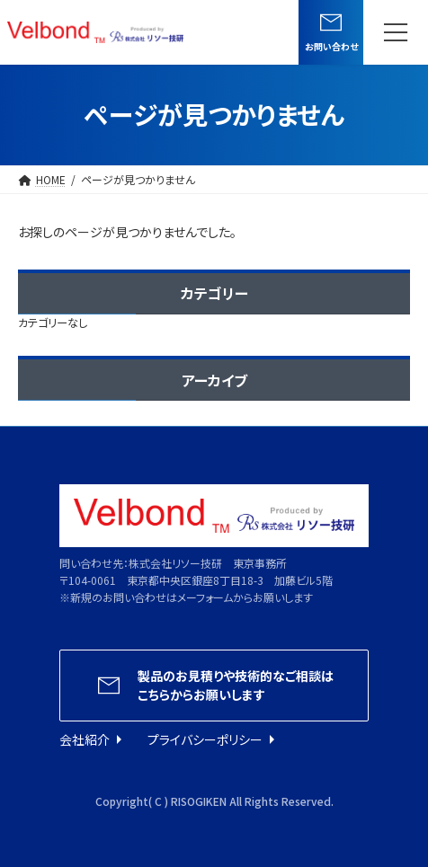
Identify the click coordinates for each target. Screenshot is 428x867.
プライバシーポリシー (205, 739)
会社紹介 (84, 739)
